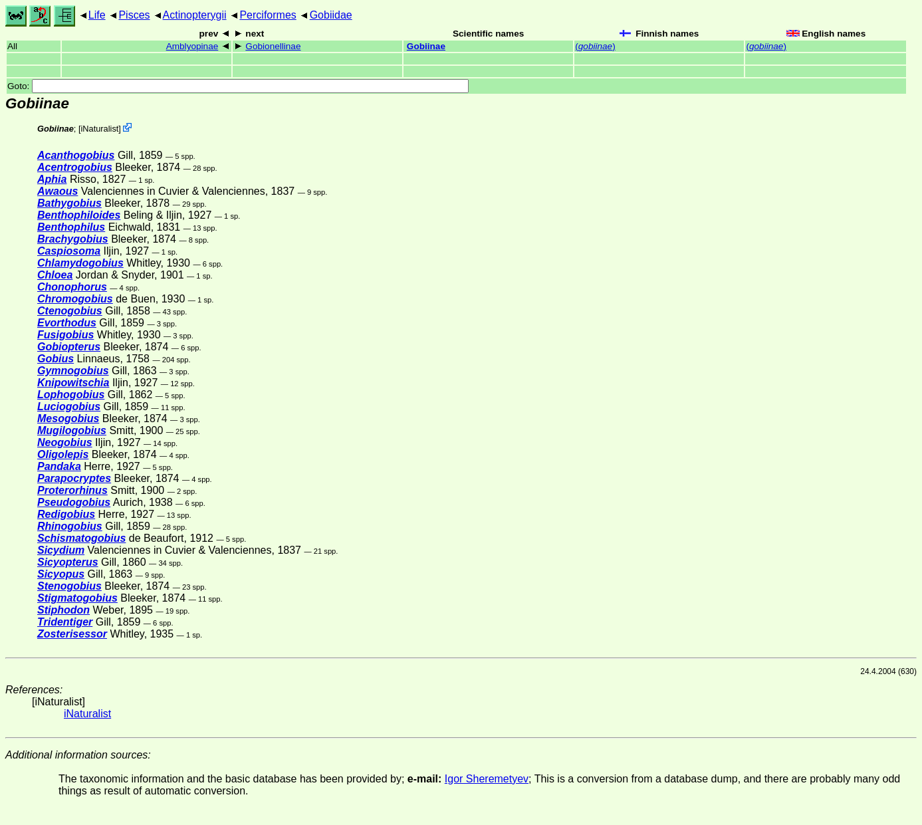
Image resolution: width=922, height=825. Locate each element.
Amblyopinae (192, 46)
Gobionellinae (272, 46)
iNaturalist (99, 129)
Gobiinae (426, 46)
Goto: (238, 86)
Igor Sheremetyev (486, 778)
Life (97, 15)
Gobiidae (331, 15)
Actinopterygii (195, 15)
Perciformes (267, 15)
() (595, 46)
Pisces (134, 15)
